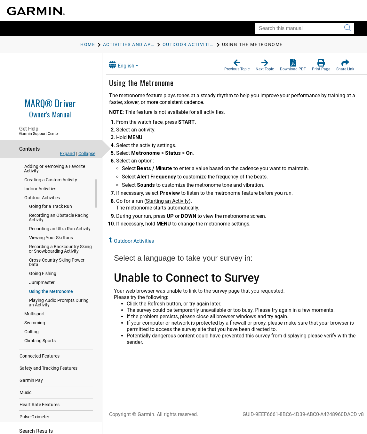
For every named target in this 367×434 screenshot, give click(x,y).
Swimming (34, 333)
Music (25, 403)
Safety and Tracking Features (48, 379)
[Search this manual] (304, 28)
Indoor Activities (40, 199)
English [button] (126, 65)
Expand (67, 153)
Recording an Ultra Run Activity (60, 239)
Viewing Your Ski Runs (51, 248)
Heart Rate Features (40, 415)
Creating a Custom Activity (50, 190)
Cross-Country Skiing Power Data (56, 273)
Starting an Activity (172, 201)
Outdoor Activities (42, 208)
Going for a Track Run (50, 217)
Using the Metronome (51, 302)
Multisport (34, 324)
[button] (237, 65)
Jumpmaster (42, 293)
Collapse (86, 153)
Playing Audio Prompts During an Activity (59, 313)
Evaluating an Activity (45, 168)
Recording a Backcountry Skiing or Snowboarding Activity (60, 259)
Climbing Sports (40, 351)
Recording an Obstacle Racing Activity (59, 228)
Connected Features (40, 366)
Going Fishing (42, 284)
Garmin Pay (31, 391)
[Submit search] (347, 28)
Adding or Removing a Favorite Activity (54, 179)
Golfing (31, 342)
